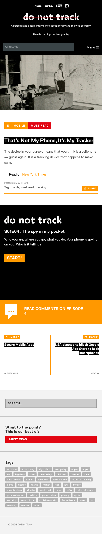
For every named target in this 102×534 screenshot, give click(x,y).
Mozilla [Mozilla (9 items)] (31, 490)
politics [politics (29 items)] (33, 495)
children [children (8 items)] (61, 474)
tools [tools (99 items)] (83, 500)
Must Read (40, 126)
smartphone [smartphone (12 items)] (27, 500)
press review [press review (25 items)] (49, 495)
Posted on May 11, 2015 (16, 183)
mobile (15, 187)
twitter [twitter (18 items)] (25, 505)
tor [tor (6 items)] (92, 500)
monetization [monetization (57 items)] (14, 490)
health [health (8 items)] (34, 484)
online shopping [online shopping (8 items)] (85, 490)
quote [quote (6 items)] (77, 495)
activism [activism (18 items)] (12, 469)
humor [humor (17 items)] (46, 484)
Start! (14, 257)
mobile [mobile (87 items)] (77, 484)
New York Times (34, 174)
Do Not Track (51, 16)
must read (27, 187)
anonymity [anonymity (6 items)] (61, 469)
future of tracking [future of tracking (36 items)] (81, 479)
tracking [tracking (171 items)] (11, 505)
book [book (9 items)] (32, 474)
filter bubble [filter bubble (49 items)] (60, 479)
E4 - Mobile (16, 126)
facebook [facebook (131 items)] (43, 479)
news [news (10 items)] (59, 490)
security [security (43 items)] (11, 500)
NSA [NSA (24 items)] (69, 490)
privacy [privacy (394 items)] (65, 495)
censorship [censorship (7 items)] (46, 474)
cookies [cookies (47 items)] (75, 474)
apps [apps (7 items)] (85, 469)
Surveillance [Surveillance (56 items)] (68, 500)
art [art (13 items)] (8, 474)
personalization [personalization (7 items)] (15, 495)
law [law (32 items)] (66, 484)
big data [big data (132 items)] (20, 474)
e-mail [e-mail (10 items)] (29, 479)
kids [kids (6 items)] (57, 484)
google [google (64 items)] (22, 484)
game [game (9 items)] (10, 484)
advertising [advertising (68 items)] (28, 469)
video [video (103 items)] (37, 505)
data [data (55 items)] (86, 474)
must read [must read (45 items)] (45, 490)
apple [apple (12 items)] (74, 469)
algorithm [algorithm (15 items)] (44, 469)
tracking (40, 187)
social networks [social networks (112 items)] (48, 500)
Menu (93, 47)
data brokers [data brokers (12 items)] (14, 479)
